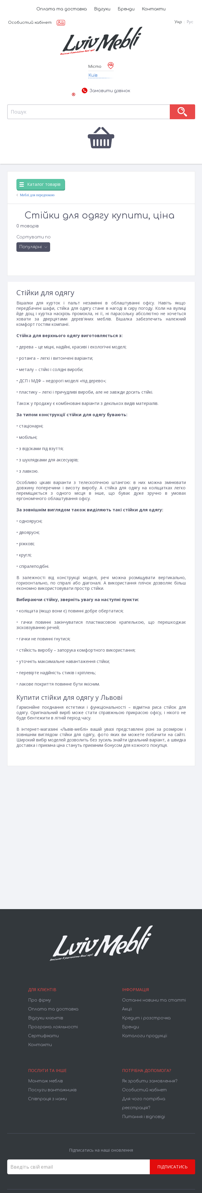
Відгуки (102, 9)
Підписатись (172, 1167)
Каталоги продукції (144, 1036)
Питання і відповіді (143, 1117)
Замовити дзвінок (106, 91)
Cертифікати (43, 1036)
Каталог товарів (40, 184)
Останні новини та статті (154, 1000)
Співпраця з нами (47, 1099)
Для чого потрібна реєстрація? (143, 1103)
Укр (178, 22)
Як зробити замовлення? (149, 1081)
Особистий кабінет (30, 23)
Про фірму (39, 1000)
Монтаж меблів (45, 1081)
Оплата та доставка (61, 9)
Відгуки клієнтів (45, 1018)
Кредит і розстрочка (146, 1018)
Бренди (126, 9)
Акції (127, 1009)
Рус (190, 22)
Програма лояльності (53, 1027)
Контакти (154, 9)
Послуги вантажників (52, 1090)
